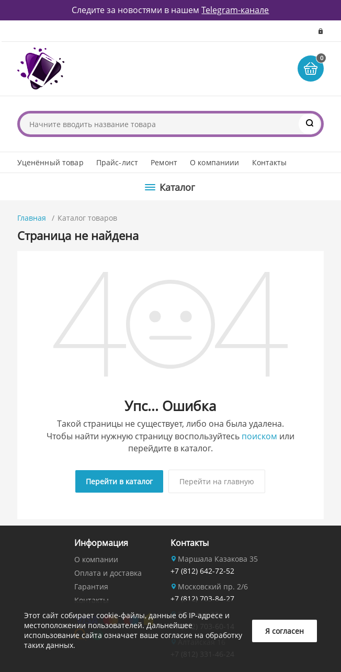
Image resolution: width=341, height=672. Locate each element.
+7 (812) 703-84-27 (202, 598)
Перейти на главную (216, 481)
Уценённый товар (50, 162)
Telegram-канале (235, 10)
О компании (96, 559)
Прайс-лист (117, 162)
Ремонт (164, 162)
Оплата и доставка (108, 573)
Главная (31, 218)
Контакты (269, 162)
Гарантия (91, 586)
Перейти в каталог (119, 481)
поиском (259, 436)
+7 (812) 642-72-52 (202, 571)
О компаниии (215, 162)
